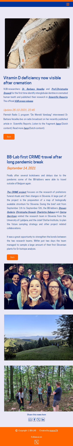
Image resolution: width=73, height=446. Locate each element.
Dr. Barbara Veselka (33, 89)
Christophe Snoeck (26, 212)
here (58, 123)
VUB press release (23, 101)
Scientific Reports (57, 97)
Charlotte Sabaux (46, 212)
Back (9, 137)
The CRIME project (16, 192)
